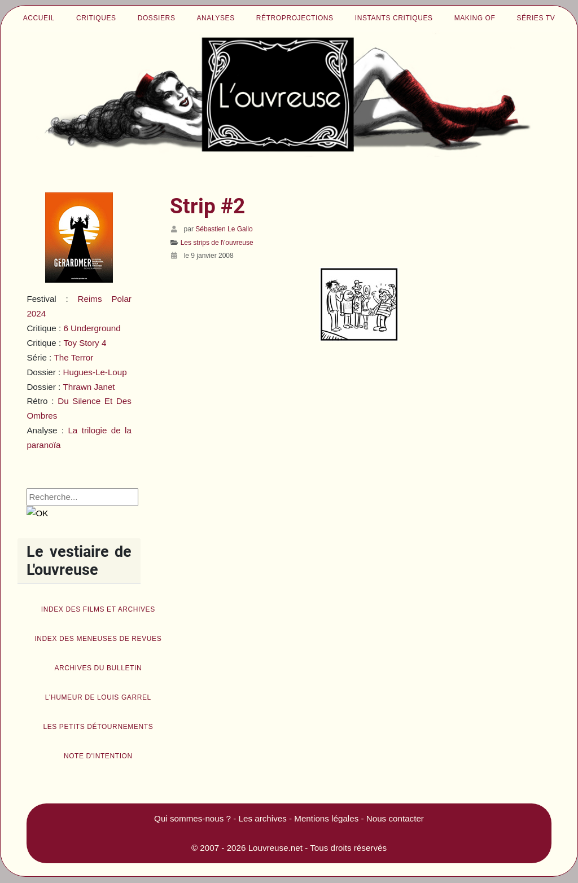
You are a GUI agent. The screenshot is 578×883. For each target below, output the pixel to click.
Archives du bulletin (98, 668)
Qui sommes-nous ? (192, 818)
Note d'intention (98, 756)
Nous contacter (395, 818)
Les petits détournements (98, 727)
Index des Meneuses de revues (97, 639)
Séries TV (535, 18)
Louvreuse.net (275, 848)
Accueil (39, 18)
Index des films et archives (98, 609)
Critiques (96, 18)
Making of (475, 18)
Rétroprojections (295, 18)
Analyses (216, 18)
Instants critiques (394, 18)
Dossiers (157, 18)
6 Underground (91, 328)
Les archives (263, 818)
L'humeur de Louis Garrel (98, 697)
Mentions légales (326, 818)
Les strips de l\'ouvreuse (217, 243)
